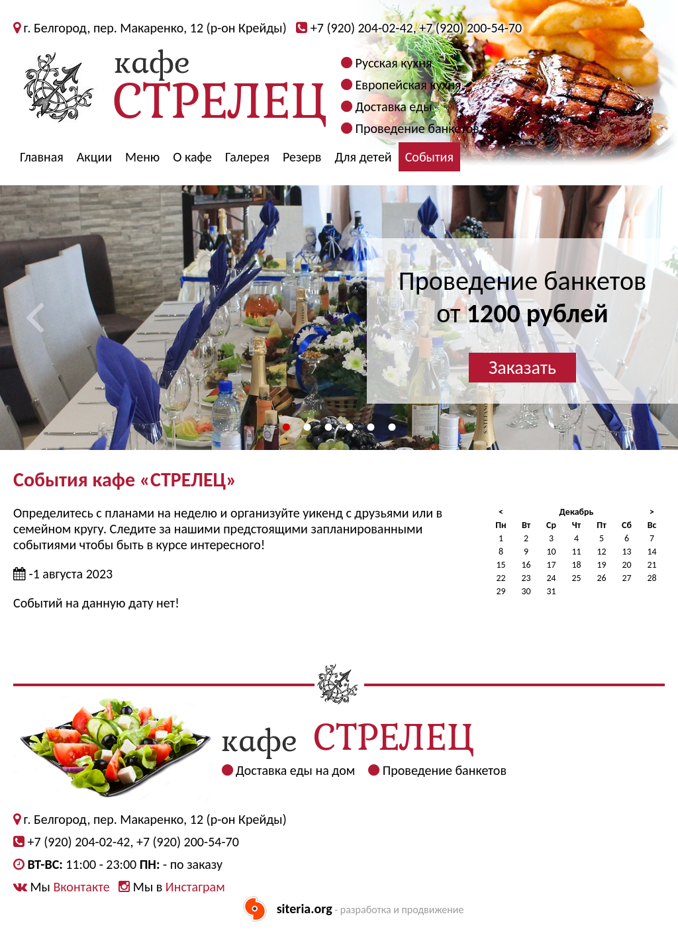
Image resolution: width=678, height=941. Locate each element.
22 (500, 578)
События (429, 157)
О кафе (192, 157)
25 (576, 578)
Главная (42, 157)
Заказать (522, 367)
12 (601, 551)
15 (500, 564)
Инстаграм (195, 887)
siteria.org (304, 909)
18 (576, 564)
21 (651, 564)
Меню (142, 157)
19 (601, 564)
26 (601, 578)
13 (626, 551)
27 (626, 578)
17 (551, 564)
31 (551, 591)
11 (576, 551)
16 (525, 564)
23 (525, 578)
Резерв (302, 157)
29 (500, 591)
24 (551, 578)
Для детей (362, 157)
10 (551, 551)
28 (651, 578)
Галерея (247, 157)
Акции (94, 157)
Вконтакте (81, 887)
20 (626, 564)
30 (525, 591)
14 (651, 551)
